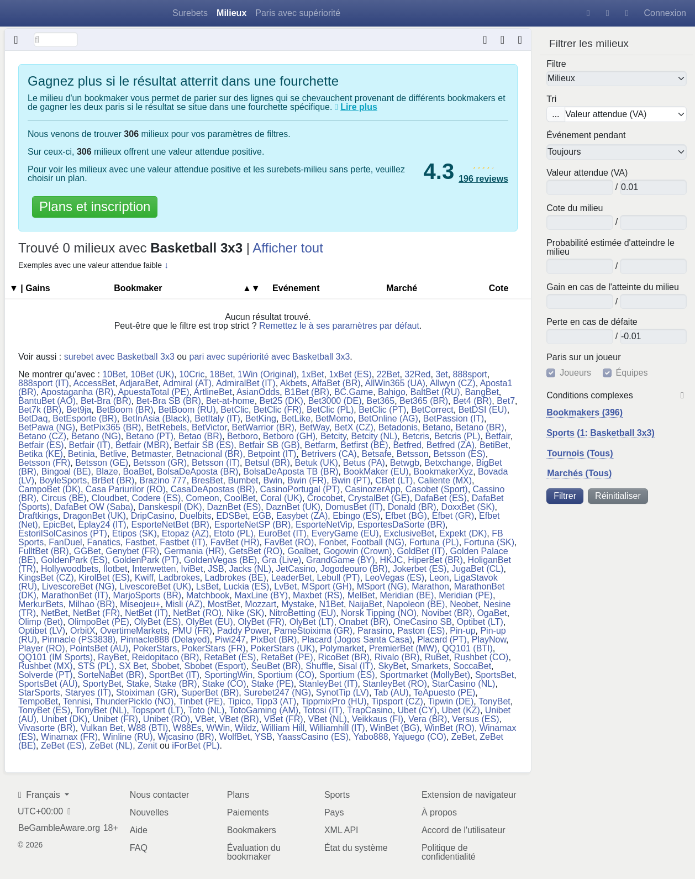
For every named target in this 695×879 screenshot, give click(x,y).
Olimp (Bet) (40, 622)
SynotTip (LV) (342, 692)
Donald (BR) (412, 507)
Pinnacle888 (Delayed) (165, 639)
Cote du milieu (574, 208)
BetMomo (334, 418)
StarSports (39, 692)
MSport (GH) (327, 586)
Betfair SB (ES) (204, 445)
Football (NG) (377, 542)
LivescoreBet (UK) (155, 586)
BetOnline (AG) (388, 418)
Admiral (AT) (187, 383)
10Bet (113, 374)
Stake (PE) (272, 683)
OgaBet (492, 613)
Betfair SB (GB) (269, 445)
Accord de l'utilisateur (464, 830)
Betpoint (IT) (272, 454)
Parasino (374, 630)
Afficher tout (287, 247)
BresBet (207, 480)
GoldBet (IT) (421, 551)
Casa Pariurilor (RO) (126, 489)
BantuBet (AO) (47, 401)
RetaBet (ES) (230, 657)
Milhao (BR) (92, 604)
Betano (437, 427)
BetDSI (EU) (483, 409)
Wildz (245, 728)
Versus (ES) (475, 719)
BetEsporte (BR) (84, 418)
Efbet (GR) (453, 515)
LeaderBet (291, 577)
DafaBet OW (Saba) (94, 507)
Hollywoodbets (69, 568)
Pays (334, 812)
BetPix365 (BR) (110, 427)
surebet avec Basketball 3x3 (119, 356)
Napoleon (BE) (416, 604)
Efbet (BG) (406, 515)
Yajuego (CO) (419, 736)
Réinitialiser (618, 496)
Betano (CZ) (42, 436)
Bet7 (506, 401)
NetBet (54, 613)
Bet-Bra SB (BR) (168, 401)
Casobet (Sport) (437, 489)
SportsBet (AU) (48, 683)
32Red (417, 374)
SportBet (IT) (174, 675)
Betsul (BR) (267, 462)
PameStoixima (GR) (313, 630)
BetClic (234, 409)
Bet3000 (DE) (335, 401)
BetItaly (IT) (217, 418)
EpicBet (58, 524)
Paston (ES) (421, 630)
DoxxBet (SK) (468, 507)
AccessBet (94, 383)
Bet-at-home (230, 401)
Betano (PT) (149, 436)
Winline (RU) (128, 736)
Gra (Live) (281, 560)
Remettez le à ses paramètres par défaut (339, 325)
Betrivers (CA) (328, 454)
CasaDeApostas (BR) (213, 489)
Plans (238, 794)
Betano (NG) (96, 436)
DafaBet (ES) (441, 498)
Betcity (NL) (374, 436)
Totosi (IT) (323, 710)
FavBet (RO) (289, 542)
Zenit (147, 745)
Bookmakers (251, 830)
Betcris (415, 436)
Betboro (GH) (289, 436)
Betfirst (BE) (364, 445)
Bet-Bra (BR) (106, 401)
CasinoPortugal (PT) (300, 489)
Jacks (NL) (250, 568)
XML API (341, 830)
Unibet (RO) (166, 719)
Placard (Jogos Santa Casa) (357, 639)
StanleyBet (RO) (394, 683)
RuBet (436, 657)
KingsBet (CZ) (45, 577)
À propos (439, 812)
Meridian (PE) (466, 595)
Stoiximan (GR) (146, 692)
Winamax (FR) (69, 736)
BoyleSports (63, 480)
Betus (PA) (364, 462)
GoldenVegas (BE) (220, 560)
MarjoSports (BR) (147, 595)
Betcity (333, 436)
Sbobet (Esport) (215, 666)
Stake (138, 683)
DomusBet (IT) (354, 507)
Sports (337, 794)
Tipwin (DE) (450, 701)
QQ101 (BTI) (467, 648)
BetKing (260, 418)
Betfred (407, 445)
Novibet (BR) (447, 613)
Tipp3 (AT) (276, 701)
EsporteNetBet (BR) (170, 524)
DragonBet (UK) (94, 515)
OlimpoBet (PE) (98, 622)
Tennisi (77, 701)
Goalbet (302, 551)
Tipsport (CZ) (397, 701)
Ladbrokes (179, 577)
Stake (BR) (175, 683)
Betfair (497, 436)
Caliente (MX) (445, 480)
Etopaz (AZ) (185, 533)
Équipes (632, 373)
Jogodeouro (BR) (354, 568)
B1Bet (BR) (307, 392)
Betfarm (319, 445)
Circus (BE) (64, 498)
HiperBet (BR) (435, 560)
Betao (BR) (200, 436)
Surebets (190, 13)
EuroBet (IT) (283, 533)
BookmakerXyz (443, 471)
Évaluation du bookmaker (254, 852)
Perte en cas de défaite (592, 322)
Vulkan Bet (102, 728)
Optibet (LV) (41, 630)
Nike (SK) (245, 613)
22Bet (388, 374)
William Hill (282, 728)
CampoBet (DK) (49, 489)
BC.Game (353, 392)
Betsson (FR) (44, 462)
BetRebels (166, 427)
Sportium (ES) (347, 675)
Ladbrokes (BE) (235, 577)
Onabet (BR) (363, 622)
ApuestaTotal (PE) (153, 392)
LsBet (207, 586)
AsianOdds (258, 392)
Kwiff (144, 577)
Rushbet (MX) (45, 666)
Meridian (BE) (407, 595)
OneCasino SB (422, 622)
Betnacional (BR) (209, 454)
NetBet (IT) (146, 613)
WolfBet (234, 736)
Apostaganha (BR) (77, 392)
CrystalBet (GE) (379, 498)
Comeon (202, 498)
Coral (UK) (281, 498)
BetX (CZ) (353, 427)
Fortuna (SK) (489, 542)
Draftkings (38, 515)
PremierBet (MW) (403, 648)
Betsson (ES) (459, 454)
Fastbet (140, 542)
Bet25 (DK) (281, 401)
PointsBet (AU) (99, 648)
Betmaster (151, 454)
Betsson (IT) (216, 462)
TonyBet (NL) (101, 710)
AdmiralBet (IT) (246, 383)
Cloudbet (109, 498)
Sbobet (165, 666)
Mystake (297, 604)
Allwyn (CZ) (453, 383)
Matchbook (207, 595)
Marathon (430, 586)
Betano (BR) (479, 427)
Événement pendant (585, 135)
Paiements (248, 812)
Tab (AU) (391, 692)
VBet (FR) (283, 719)
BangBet (481, 392)
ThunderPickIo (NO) (134, 701)
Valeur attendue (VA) (587, 173)
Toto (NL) (206, 710)
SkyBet (392, 666)
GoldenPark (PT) (146, 560)
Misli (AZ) (184, 604)
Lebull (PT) (338, 577)
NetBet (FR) (96, 613)
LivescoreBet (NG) (78, 586)
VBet (204, 719)
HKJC (391, 560)
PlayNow (489, 639)
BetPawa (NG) (46, 427)
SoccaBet (472, 666)
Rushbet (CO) (481, 657)
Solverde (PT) (45, 675)
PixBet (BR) (274, 639)
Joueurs (575, 373)
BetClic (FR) (278, 409)
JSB (216, 568)
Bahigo (392, 392)
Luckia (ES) (247, 586)
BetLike (295, 418)
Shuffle (319, 666)
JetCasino (295, 568)
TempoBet (38, 701)
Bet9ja (78, 409)
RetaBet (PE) (287, 657)
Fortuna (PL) (434, 542)
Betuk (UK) (316, 462)
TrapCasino (370, 710)
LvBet (285, 586)
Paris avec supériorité (297, 13)
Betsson (413, 454)
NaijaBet (365, 604)
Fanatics (103, 542)
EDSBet (232, 515)
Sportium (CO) (285, 675)
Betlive (113, 454)
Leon (439, 577)
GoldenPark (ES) (74, 560)
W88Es (187, 728)
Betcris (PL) (457, 436)
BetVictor (209, 427)
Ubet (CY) (417, 710)
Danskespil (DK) (170, 507)
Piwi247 (230, 639)
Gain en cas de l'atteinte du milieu (612, 287)
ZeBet (463, 736)
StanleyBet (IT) (328, 683)
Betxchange (447, 462)
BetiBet (494, 445)
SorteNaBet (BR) (111, 675)
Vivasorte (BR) (47, 728)
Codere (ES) (156, 498)
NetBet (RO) (197, 613)
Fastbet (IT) (183, 542)
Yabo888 (371, 736)
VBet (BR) (239, 719)
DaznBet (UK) (293, 507)
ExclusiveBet (409, 533)
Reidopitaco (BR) (165, 657)
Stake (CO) (224, 683)
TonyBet (494, 701)
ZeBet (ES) (63, 745)
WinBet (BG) (395, 728)
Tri (551, 99)
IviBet (192, 568)
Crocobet (325, 498)
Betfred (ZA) (451, 445)
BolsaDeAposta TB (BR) (290, 471)
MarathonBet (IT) (74, 595)
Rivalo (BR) (397, 657)
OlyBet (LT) (311, 622)
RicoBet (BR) (343, 657)
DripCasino (153, 515)
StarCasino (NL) (464, 683)
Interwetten (154, 568)
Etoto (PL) (234, 533)
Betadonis (398, 427)
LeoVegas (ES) (395, 577)
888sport (470, 374)
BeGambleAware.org (59, 828)
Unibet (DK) (64, 719)
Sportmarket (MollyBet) (425, 675)
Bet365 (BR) (423, 401)
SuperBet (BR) (210, 692)
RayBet (112, 657)
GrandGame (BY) (340, 560)
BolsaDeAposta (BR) (198, 471)
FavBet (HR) (235, 542)
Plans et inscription (94, 206)
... (555, 114)
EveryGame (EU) (345, 533)
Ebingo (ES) (356, 515)
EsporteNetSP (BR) (252, 524)
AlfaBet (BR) (336, 383)
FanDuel (65, 542)
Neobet (464, 604)
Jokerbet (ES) (420, 568)
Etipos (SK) (134, 533)
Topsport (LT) (157, 710)
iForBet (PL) (195, 745)
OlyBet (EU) (209, 622)
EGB (261, 515)
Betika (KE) (40, 454)
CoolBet (240, 498)
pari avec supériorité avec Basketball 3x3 (269, 356)
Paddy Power (243, 630)
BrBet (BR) (113, 480)
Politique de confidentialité (449, 852)
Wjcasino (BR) (185, 736)
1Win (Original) (267, 374)
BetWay (314, 427)
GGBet (87, 551)
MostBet (224, 604)
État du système (356, 847)
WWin (218, 728)
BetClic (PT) (382, 409)
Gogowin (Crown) (357, 551)
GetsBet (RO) (255, 551)
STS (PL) (96, 666)
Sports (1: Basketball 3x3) (600, 433)
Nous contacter (159, 794)
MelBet (361, 595)
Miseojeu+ (140, 604)
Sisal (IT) (355, 666)
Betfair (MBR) (142, 445)
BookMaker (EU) (375, 471)
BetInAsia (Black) (156, 418)
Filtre (556, 64)
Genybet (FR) (132, 551)
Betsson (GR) (160, 462)
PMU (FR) (192, 630)
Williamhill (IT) (337, 728)
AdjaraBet (138, 383)
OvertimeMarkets (133, 630)
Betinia (81, 454)
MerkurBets (41, 604)
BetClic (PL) (330, 409)
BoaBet (137, 471)
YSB (263, 736)
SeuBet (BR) (276, 666)
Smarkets (430, 666)
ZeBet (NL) (111, 745)
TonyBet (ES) (44, 710)
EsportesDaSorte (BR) (401, 524)
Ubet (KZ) (461, 710)
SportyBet (101, 683)
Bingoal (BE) (66, 471)
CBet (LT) (394, 480)
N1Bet (331, 604)
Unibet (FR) (115, 719)
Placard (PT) (442, 639)
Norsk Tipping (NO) (379, 613)
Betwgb (404, 462)
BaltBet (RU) (435, 392)
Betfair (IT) (90, 445)
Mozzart (260, 604)
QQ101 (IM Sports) (55, 657)
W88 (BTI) (148, 728)
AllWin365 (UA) (395, 383)
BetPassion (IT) (453, 418)
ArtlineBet (213, 392)
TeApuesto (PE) (444, 692)
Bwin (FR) (307, 480)
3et (441, 374)
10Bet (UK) (152, 374)
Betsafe (377, 454)
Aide (139, 830)
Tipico (239, 701)
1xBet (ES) (350, 374)
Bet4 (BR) (472, 401)
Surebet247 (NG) (277, 692)
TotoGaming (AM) (263, 710)
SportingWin (228, 675)
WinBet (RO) (449, 728)
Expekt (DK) (463, 533)
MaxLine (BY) (261, 595)
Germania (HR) (194, 551)
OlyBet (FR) (261, 622)
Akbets (293, 383)
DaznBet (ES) (234, 507)
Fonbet (332, 542)
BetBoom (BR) (124, 409)
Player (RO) (41, 648)
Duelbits (196, 515)
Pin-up (462, 630)
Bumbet (243, 480)
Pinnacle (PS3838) (78, 639)
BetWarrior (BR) (263, 427)
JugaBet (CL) (477, 568)
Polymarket (342, 648)
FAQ (139, 847)
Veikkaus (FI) (377, 719)
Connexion (665, 13)
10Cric (191, 374)
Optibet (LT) (480, 622)
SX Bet (132, 666)
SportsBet (494, 675)
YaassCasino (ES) (313, 736)
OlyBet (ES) (157, 622)
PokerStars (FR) (214, 648)
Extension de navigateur (469, 794)
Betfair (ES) (41, 445)
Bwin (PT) (350, 480)
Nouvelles (149, 812)
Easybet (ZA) (302, 515)
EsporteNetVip (324, 524)
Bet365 (380, 401)
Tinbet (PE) (200, 701)
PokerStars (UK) (283, 648)
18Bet (221, 374)
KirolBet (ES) (103, 577)
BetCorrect (432, 409)
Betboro (242, 436)
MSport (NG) (382, 586)
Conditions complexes (589, 395)
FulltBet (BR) (43, 551)
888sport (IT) (43, 383)
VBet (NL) (327, 719)
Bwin (272, 480)
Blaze (107, 471)
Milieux (231, 13)
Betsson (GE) (101, 462)
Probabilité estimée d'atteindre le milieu (610, 247)
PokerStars (155, 648)
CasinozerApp (373, 489)
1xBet (313, 374)
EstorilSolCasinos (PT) (62, 533)
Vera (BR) (427, 719)
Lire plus (358, 107)
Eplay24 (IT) (102, 524)
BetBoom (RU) (186, 409)
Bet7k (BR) (39, 409)
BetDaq (33, 418)
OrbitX (82, 630)
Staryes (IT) (88, 692)
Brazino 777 (162, 480)
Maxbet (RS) (318, 595)
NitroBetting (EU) (302, 613)
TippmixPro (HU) (334, 701)
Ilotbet (115, 568)
